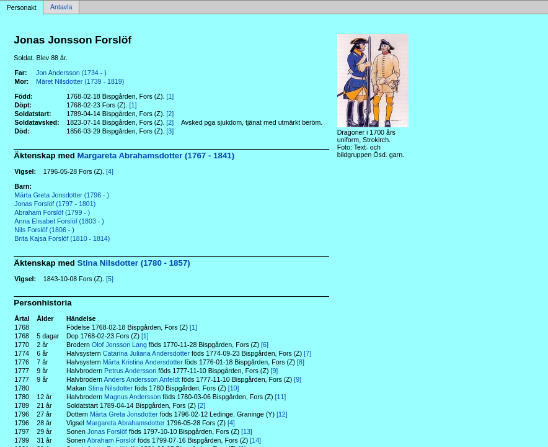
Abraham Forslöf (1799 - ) (52, 212)
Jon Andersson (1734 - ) (71, 72)
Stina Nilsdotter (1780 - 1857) (133, 263)
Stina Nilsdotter (110, 388)
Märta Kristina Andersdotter (143, 362)
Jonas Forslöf (107, 431)
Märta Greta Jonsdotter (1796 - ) (61, 195)
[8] (300, 362)
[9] (274, 370)
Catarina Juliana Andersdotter (146, 353)
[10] (233, 388)
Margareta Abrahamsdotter (125, 423)
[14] (255, 440)
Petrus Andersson (130, 370)
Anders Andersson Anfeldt (142, 379)
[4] (109, 171)
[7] (307, 353)
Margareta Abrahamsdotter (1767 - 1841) (156, 155)
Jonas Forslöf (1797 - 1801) (54, 203)
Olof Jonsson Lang (119, 344)
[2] (170, 113)
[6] (264, 344)
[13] (246, 431)
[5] (109, 278)
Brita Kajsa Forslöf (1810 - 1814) (62, 238)
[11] (280, 396)
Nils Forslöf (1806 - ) (44, 229)
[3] (170, 131)
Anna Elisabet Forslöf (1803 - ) (59, 221)
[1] (170, 96)
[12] (282, 414)
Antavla (61, 7)
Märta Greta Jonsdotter (124, 414)
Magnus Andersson (132, 396)
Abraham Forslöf (111, 440)
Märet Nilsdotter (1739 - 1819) (80, 81)
